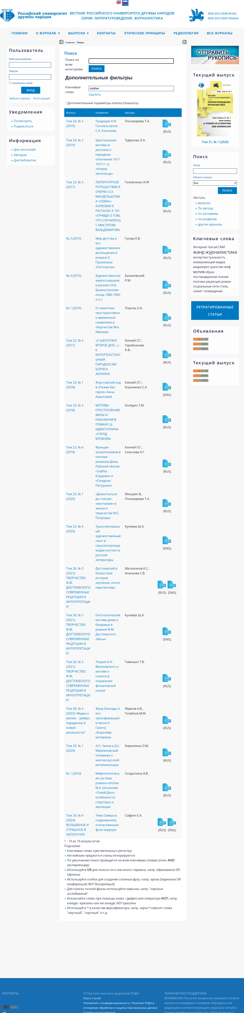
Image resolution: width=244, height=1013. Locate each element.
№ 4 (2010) (73, 276)
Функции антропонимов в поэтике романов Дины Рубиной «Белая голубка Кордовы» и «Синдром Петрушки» (108, 466)
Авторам (20, 155)
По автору (205, 208)
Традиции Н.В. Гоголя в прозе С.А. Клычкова (107, 126)
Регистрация (41, 98)
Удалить (95, 94)
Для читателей (25, 149)
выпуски (204, 203)
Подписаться (23, 126)
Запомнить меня (22, 83)
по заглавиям (208, 214)
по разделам (207, 219)
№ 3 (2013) (73, 238)
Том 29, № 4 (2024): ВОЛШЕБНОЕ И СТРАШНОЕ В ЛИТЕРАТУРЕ (77, 825)
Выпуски (76, 33)
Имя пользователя (20, 59)
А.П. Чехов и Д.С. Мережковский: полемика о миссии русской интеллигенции (108, 755)
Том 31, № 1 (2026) (215, 142)
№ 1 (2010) (73, 773)
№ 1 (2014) (73, 308)
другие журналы (210, 224)
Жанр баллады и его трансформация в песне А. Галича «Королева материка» (108, 722)
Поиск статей (92, 998)
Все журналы (219, 33)
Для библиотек (25, 160)
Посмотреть (23, 121)
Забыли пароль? (19, 98)
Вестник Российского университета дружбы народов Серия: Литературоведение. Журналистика (122, 15)
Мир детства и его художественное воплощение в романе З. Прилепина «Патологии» (108, 252)
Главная (19, 33)
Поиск (196, 165)
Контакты (106, 33)
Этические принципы (144, 33)
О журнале (46, 33)
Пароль (13, 71)
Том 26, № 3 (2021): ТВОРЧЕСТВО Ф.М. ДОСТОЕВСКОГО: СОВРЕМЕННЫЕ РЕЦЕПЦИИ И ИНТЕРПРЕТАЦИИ (78, 587)
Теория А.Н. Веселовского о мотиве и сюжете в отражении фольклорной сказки (107, 676)
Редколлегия (186, 33)
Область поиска (215, 180)
